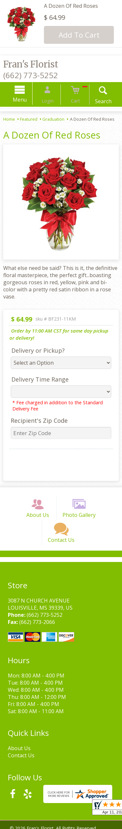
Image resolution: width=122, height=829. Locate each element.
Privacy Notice (64, 818)
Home (9, 119)
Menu (26, 99)
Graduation (53, 119)
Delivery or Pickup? (35, 350)
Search (97, 101)
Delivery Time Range (37, 379)
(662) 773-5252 (30, 75)
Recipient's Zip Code (36, 420)
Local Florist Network (37, 826)
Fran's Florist (30, 64)
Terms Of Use (26, 818)
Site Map (77, 826)
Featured (28, 119)
